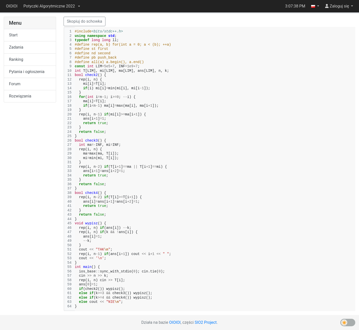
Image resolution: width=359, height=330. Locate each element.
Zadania (16, 47)
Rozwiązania (20, 96)
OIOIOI (11, 6)
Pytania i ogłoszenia (27, 71)
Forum (14, 84)
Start (13, 35)
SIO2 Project (206, 322)
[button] (51, 6)
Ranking (16, 59)
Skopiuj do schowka (84, 21)
